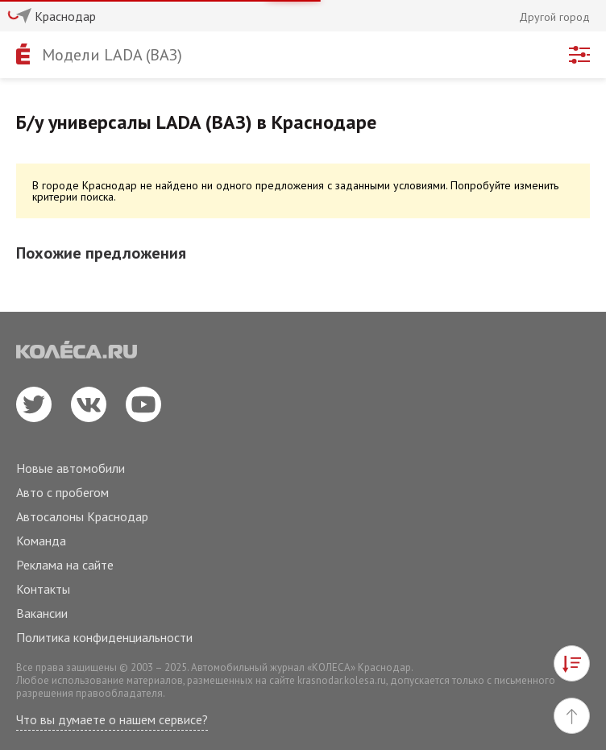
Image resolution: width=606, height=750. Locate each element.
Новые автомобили (70, 468)
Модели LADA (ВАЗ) (112, 54)
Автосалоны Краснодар (82, 516)
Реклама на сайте (65, 565)
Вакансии (42, 613)
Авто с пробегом (62, 492)
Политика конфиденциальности (104, 637)
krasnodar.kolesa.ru (341, 680)
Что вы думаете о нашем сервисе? (112, 719)
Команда (41, 540)
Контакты (43, 589)
